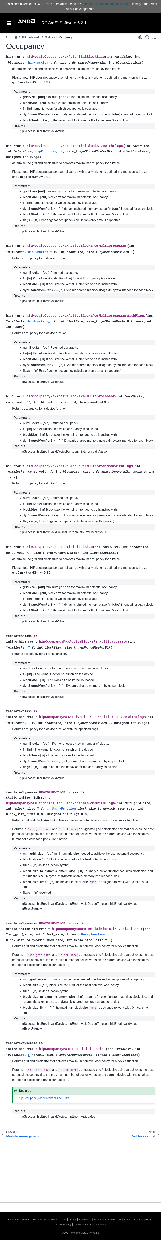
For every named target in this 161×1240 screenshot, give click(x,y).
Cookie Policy (81, 1224)
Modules (50, 37)
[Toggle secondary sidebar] (154, 37)
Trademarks (85, 1219)
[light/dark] (140, 37)
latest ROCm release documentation (106, 4)
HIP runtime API (31, 37)
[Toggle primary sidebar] (6, 37)
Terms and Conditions (19, 1219)
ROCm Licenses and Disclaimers (49, 1219)
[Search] (147, 37)
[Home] (16, 37)
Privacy (72, 1219)
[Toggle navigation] (9, 22)
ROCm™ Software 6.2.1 (64, 23)
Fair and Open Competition (137, 1219)
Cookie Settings (98, 1224)
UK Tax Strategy (63, 1224)
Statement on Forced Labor (107, 1219)
